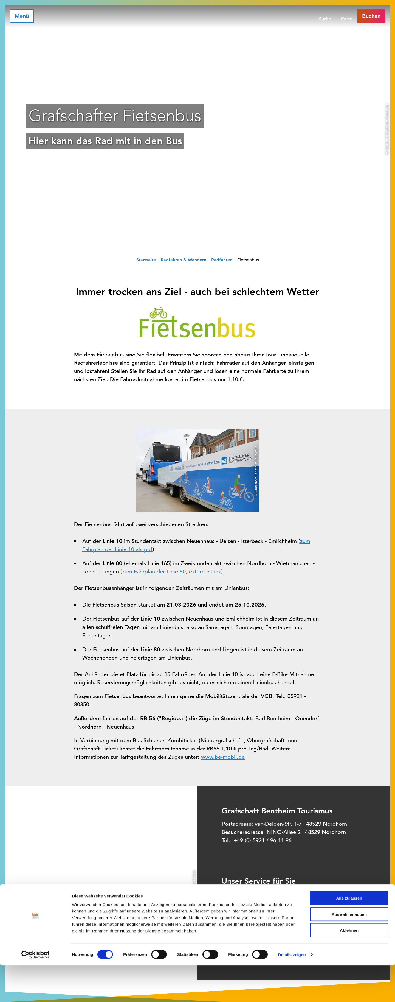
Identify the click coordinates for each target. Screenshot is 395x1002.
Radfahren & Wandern (183, 260)
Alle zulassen (349, 934)
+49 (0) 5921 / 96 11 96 (262, 840)
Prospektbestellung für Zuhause (282, 916)
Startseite (146, 260)
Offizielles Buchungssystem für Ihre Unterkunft (297, 905)
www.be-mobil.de (223, 756)
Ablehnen (349, 967)
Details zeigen (292, 991)
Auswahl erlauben (349, 950)
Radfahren (221, 260)
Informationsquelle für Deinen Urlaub (288, 893)
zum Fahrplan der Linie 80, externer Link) (172, 571)
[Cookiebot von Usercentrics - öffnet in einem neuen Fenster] (36, 991)
